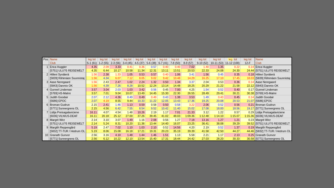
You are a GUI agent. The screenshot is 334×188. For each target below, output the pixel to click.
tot (94, 59)
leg (90, 59)
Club (53, 62)
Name (53, 59)
